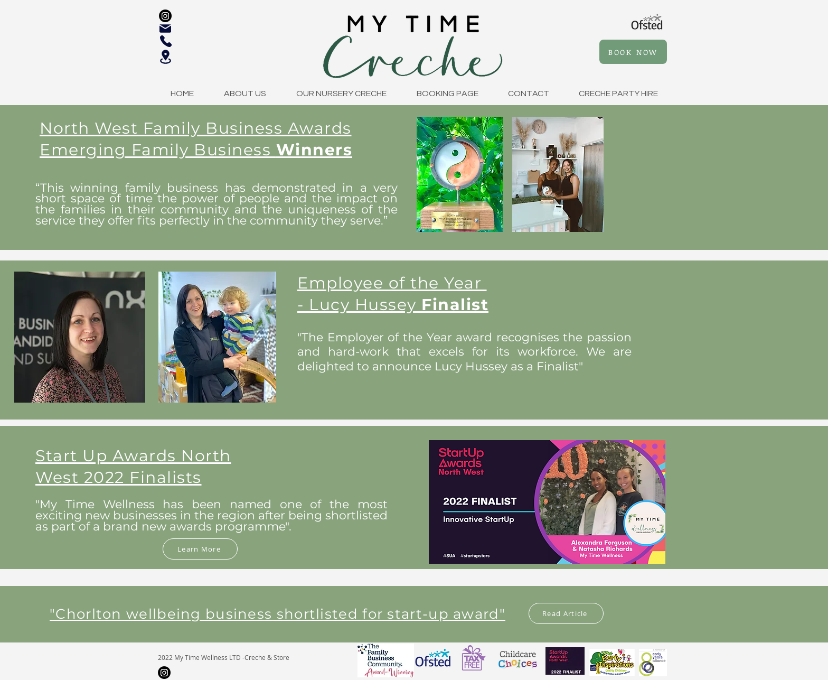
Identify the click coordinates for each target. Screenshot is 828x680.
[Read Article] (566, 613)
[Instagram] (165, 16)
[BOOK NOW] (633, 52)
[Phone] (166, 41)
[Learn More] (200, 549)
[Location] (165, 57)
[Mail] (165, 28)
